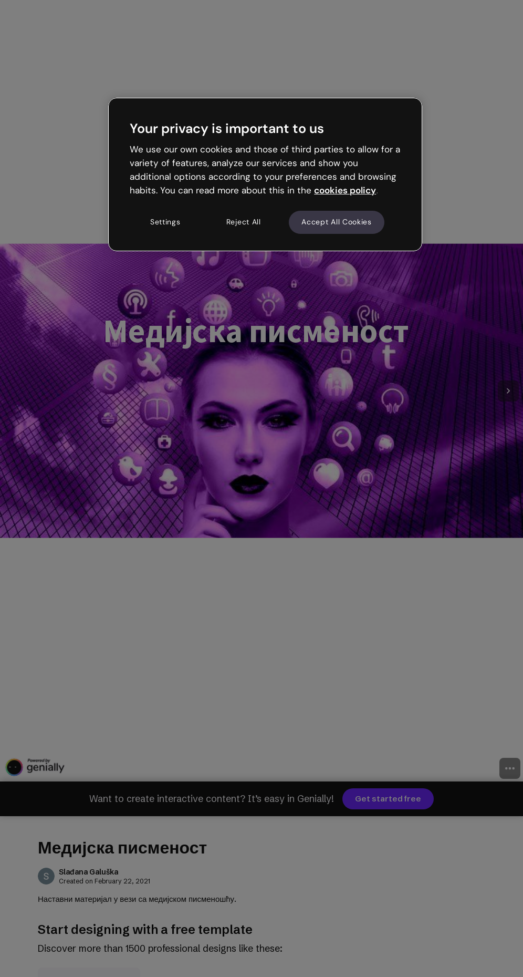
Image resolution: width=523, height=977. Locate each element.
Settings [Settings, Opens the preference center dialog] (165, 222)
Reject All (243, 222)
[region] (265, 174)
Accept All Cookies (336, 222)
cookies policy (345, 190)
